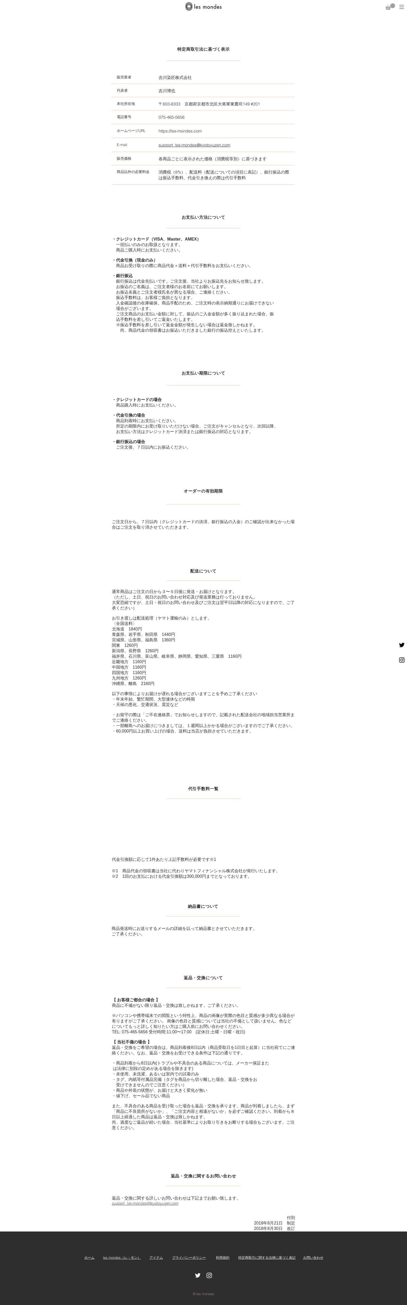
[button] (390, 6)
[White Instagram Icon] (209, 1275)
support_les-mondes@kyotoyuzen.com (145, 1203)
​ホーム (89, 1257)
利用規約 (222, 1257)
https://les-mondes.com (180, 131)
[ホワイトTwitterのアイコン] (197, 1275)
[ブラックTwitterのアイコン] (401, 645)
